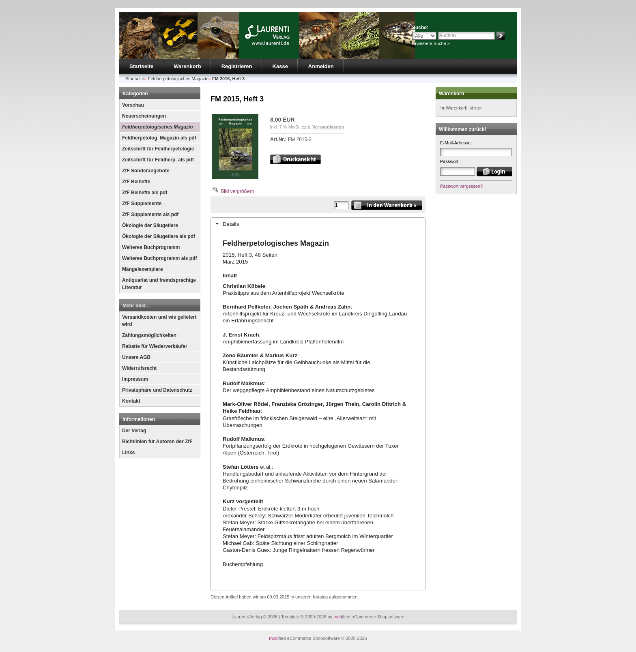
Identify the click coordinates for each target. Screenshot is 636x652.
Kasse (280, 66)
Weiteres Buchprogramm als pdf (159, 258)
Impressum (135, 379)
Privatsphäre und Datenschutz (157, 390)
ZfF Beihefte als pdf (144, 192)
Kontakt (131, 401)
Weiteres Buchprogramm (151, 247)
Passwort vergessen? (461, 186)
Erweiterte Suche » (431, 43)
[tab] (318, 223)
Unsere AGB (136, 357)
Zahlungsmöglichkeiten (149, 335)
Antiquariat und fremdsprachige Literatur (159, 283)
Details (231, 224)
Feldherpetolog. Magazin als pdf (159, 138)
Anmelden (321, 66)
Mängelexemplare (142, 269)
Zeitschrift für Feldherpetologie (158, 149)
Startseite (141, 66)
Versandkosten (328, 126)
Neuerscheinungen (144, 116)
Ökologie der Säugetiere (150, 225)
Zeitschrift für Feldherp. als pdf (158, 160)
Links (128, 452)
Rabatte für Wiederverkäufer (154, 346)
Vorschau (133, 105)
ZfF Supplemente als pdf (150, 214)
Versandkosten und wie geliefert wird (159, 320)
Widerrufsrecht (139, 368)
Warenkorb (187, 66)
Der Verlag (134, 430)
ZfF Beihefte (136, 181)
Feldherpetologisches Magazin (157, 127)
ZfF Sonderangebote (146, 171)
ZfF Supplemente (141, 203)
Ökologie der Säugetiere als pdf (158, 236)
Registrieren (236, 66)
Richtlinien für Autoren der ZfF (157, 441)
